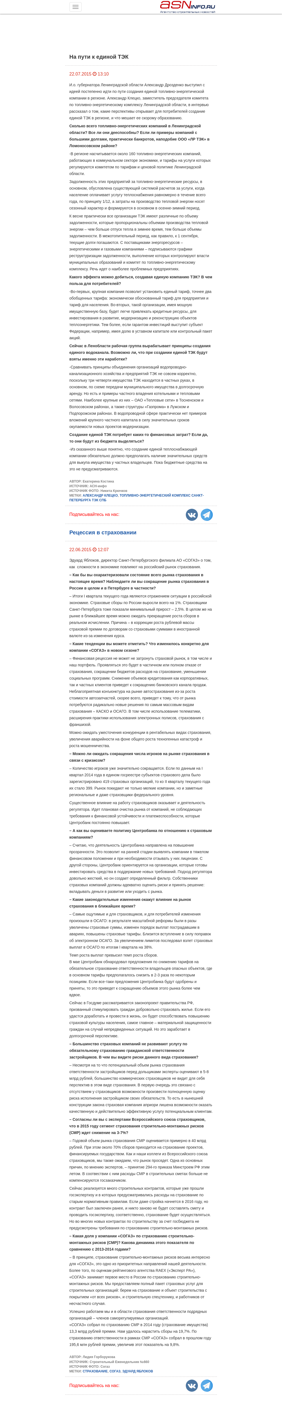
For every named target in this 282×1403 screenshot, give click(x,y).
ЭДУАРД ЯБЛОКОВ (137, 1371)
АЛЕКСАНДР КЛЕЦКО (100, 495)
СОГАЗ (114, 1371)
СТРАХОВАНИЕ (95, 1371)
